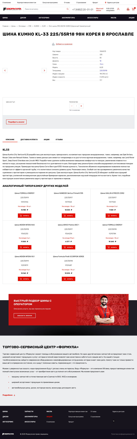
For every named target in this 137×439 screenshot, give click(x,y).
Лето (101, 64)
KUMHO (36, 26)
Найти (68, 9)
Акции (131, 18)
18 (100, 61)
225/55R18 (103, 71)
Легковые (22, 26)
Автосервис (44, 18)
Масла (113, 18)
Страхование (81, 3)
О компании (7, 3)
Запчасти (29, 411)
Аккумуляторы (68, 18)
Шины (5, 18)
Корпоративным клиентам (26, 3)
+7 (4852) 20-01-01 (82, 9)
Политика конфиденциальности (122, 434)
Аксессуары (92, 18)
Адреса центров (113, 3)
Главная (5, 26)
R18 (30, 26)
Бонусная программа (50, 3)
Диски (23, 18)
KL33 (44, 26)
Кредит (95, 3)
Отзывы (67, 3)
